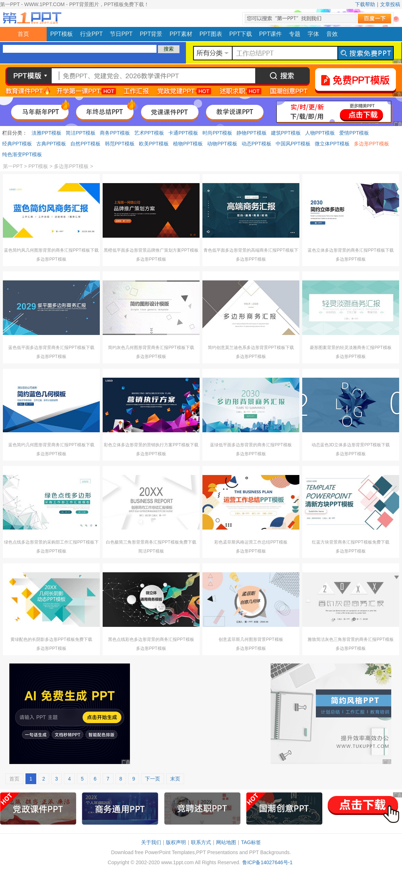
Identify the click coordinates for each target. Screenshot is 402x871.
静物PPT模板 (251, 133)
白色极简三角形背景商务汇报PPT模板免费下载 (151, 542)
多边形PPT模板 (371, 143)
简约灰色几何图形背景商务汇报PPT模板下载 (151, 347)
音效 (332, 34)
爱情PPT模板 (354, 133)
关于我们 (151, 842)
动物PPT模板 (222, 143)
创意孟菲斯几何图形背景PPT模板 (251, 639)
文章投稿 (390, 4)
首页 (23, 34)
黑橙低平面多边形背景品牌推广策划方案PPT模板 (151, 250)
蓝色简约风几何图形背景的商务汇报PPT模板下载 (51, 250)
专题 (294, 34)
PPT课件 (270, 34)
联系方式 (201, 842)
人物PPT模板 (320, 133)
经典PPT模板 (17, 143)
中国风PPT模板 (293, 143)
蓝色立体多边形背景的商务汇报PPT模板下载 (350, 250)
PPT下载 (240, 34)
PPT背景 (151, 34)
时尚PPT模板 (217, 133)
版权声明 (176, 842)
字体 (313, 34)
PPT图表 (211, 34)
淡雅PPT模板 (46, 133)
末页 (175, 779)
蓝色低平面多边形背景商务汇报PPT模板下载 (51, 347)
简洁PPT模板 (80, 133)
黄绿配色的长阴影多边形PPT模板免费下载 (51, 639)
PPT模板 (61, 34)
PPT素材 (181, 34)
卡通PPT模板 (183, 133)
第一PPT (13, 166)
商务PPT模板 (115, 133)
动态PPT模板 (256, 143)
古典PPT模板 (51, 143)
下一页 (152, 779)
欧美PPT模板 (154, 143)
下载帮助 (365, 4)
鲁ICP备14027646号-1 (267, 862)
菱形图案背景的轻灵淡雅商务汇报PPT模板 (350, 347)
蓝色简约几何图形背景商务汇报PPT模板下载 (51, 444)
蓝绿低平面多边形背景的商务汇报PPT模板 (250, 444)
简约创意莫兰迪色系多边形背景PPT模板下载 (251, 347)
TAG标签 (251, 842)
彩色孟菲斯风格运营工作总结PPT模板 (250, 542)
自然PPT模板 (85, 143)
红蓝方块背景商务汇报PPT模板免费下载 (350, 542)
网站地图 (226, 842)
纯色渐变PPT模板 (22, 154)
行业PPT (91, 34)
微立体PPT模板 (332, 143)
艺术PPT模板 (149, 133)
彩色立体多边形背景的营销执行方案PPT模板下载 (151, 444)
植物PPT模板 (188, 143)
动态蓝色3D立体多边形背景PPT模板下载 (351, 444)
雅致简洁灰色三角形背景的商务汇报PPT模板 (350, 639)
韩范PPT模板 (120, 143)
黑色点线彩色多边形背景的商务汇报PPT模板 (151, 639)
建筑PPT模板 (286, 133)
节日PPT (121, 34)
